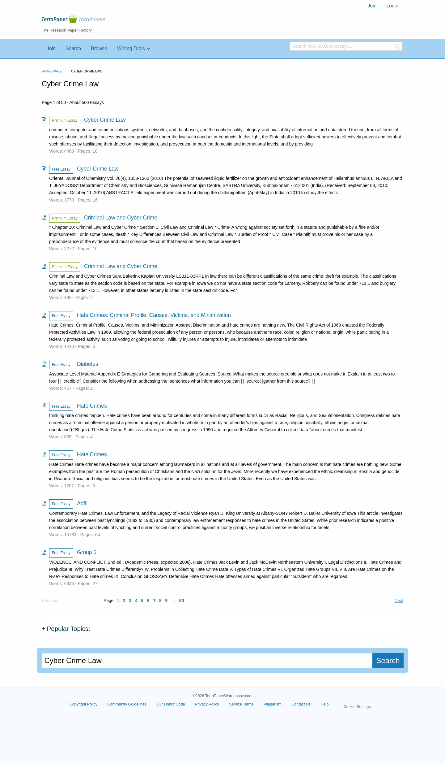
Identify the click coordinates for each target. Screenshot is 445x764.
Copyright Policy (84, 704)
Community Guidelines (126, 704)
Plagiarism (272, 704)
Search (73, 48)
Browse (99, 48)
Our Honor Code (170, 704)
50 (181, 600)
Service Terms (241, 704)
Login (392, 5)
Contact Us (301, 704)
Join (371, 5)
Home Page (52, 71)
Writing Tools (131, 48)
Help (324, 704)
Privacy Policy (207, 704)
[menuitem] (371, 6)
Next (399, 600)
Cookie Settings (357, 706)
